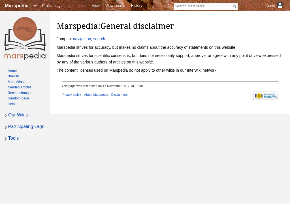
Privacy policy (71, 94)
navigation (82, 39)
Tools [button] (13, 138)
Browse (13, 76)
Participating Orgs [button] (26, 126)
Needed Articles (19, 87)
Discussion (77, 5)
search (99, 39)
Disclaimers (119, 94)
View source (115, 5)
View (96, 5)
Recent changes (20, 93)
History (136, 5)
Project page (52, 5)
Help (11, 104)
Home (12, 71)
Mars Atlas (16, 82)
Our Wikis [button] (18, 114)
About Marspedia (96, 94)
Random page (18, 98)
